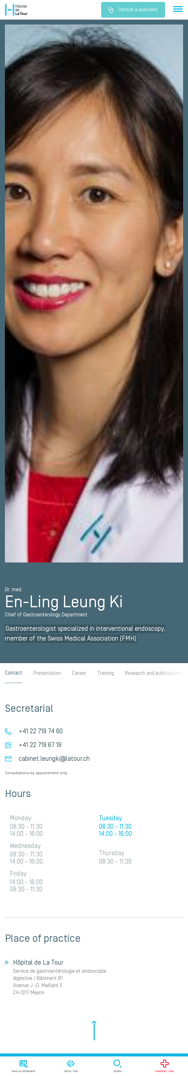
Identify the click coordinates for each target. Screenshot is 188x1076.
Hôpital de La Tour (16, 10)
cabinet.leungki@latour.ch (54, 758)
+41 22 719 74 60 (41, 731)
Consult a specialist (133, 10)
